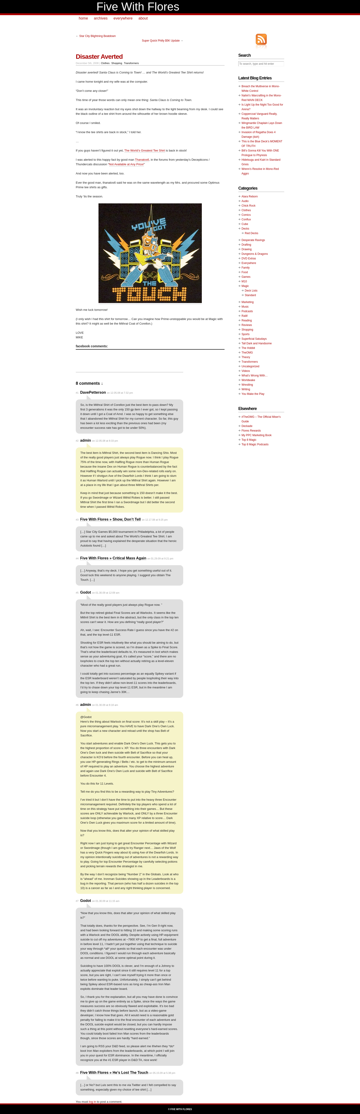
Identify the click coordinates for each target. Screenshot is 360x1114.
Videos (246, 371)
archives (101, 18)
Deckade (247, 426)
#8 (77, 1073)
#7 (77, 901)
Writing (246, 389)
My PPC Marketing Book (257, 435)
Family (246, 267)
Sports (246, 334)
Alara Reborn (250, 196)
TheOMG (247, 352)
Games (246, 276)
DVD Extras (249, 258)
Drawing (247, 249)
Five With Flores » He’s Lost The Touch (114, 1073)
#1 (77, 392)
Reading (247, 320)
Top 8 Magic (249, 439)
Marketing (248, 302)
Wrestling (247, 384)
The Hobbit (248, 348)
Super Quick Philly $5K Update (161, 40)
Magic (245, 286)
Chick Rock (249, 205)
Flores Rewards (251, 430)
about (143, 18)
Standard (250, 295)
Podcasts (247, 311)
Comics (246, 214)
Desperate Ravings (253, 240)
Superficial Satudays (254, 338)
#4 (77, 558)
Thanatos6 (142, 159)
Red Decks (251, 233)
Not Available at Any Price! (126, 164)
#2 (77, 440)
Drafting (246, 244)
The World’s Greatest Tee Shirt (144, 150)
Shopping (116, 63)
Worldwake (248, 380)
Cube (245, 224)
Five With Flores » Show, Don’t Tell (110, 519)
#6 (77, 705)
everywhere (123, 18)
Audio (245, 201)
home (83, 18)
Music (245, 306)
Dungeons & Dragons (255, 253)
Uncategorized (250, 366)
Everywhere (249, 263)
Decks (245, 228)
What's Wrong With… (255, 375)
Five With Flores (137, 6)
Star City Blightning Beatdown (97, 36)
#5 (77, 592)
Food (245, 272)
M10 (244, 281)
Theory (246, 357)
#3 (77, 519)
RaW (245, 315)
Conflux (246, 219)
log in (92, 1101)
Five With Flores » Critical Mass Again (113, 558)
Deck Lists (251, 290)
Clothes (105, 63)
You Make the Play (253, 394)
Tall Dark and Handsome (257, 343)
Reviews (247, 325)
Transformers (131, 63)
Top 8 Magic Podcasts (255, 444)
